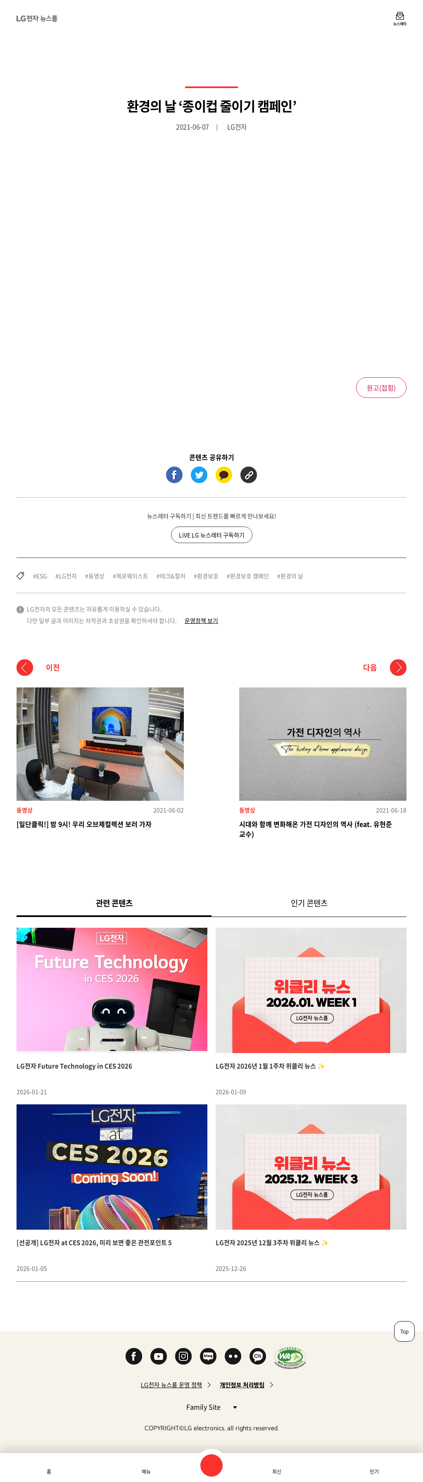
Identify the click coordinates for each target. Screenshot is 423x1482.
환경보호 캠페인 (249, 576)
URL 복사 (248, 475)
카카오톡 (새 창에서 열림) (224, 475)
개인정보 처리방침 (242, 1385)
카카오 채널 (258, 1356)
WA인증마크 (290, 1357)
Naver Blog (208, 1356)
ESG (41, 576)
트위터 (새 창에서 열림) (199, 475)
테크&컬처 (172, 576)
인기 (374, 1471)
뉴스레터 (399, 23)
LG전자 (68, 576)
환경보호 (208, 576)
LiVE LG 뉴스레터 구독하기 (212, 535)
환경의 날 (291, 576)
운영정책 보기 (201, 620)
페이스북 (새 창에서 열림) (174, 475)
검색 (211, 1465)
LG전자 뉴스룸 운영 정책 (171, 1385)
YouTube (158, 1356)
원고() (381, 388)
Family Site (211, 1406)
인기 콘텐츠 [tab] (309, 903)
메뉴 (146, 1471)
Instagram (183, 1356)
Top (404, 1331)
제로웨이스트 (132, 576)
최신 (276, 1471)
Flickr (233, 1356)
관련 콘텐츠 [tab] (127, 903)
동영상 (96, 576)
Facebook (134, 1356)
